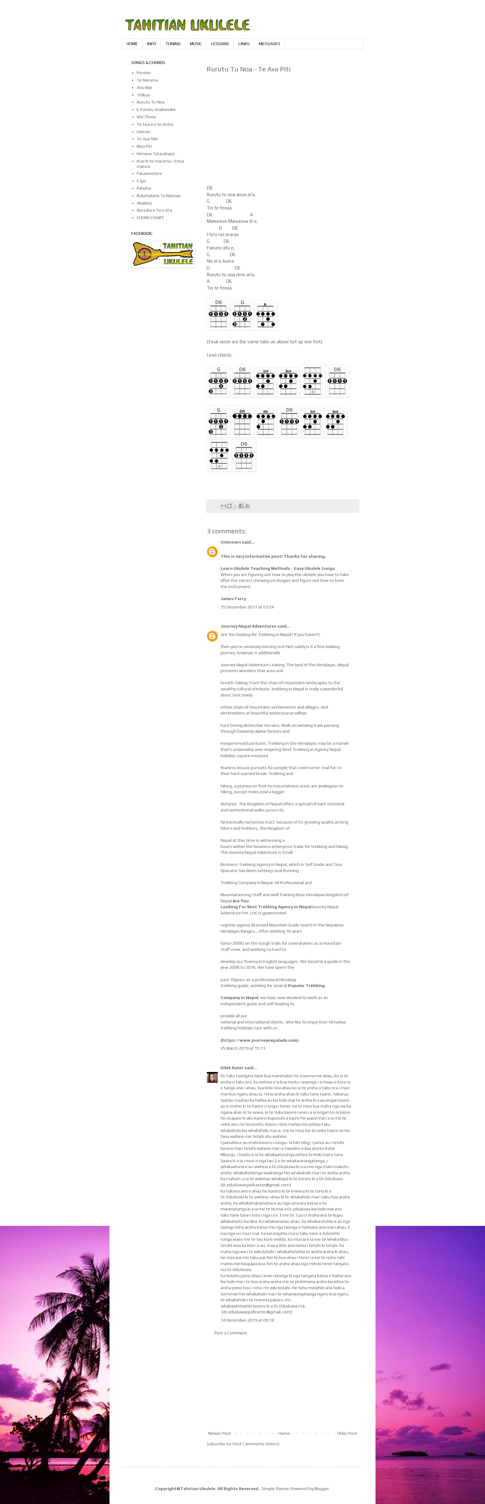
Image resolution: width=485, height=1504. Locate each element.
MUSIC (196, 43)
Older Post (347, 1433)
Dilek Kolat (232, 1067)
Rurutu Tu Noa (151, 102)
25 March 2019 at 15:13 (243, 1048)
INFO (151, 43)
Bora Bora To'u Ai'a (154, 210)
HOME (132, 43)
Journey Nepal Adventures (249, 626)
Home (284, 1433)
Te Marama (147, 80)
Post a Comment (230, 1332)
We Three (146, 116)
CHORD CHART (150, 217)
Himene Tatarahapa (155, 153)
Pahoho (144, 188)
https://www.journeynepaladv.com (259, 1040)
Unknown (231, 542)
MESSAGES (269, 43)
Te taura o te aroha (155, 124)
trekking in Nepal (288, 688)
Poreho (144, 72)
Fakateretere (149, 173)
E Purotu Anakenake (156, 109)
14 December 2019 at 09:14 (247, 1320)
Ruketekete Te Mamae (159, 195)
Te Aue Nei (147, 138)
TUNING (173, 43)
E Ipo (141, 180)
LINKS (244, 43)
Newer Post (219, 1433)
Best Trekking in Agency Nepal (312, 749)
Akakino (144, 203)
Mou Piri (144, 146)
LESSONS (220, 43)
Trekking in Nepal (274, 634)
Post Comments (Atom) (256, 1443)
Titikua (143, 94)
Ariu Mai (144, 87)
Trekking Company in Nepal (247, 882)
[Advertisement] (282, 1383)
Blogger (321, 1488)
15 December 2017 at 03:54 (247, 606)
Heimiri (143, 131)
